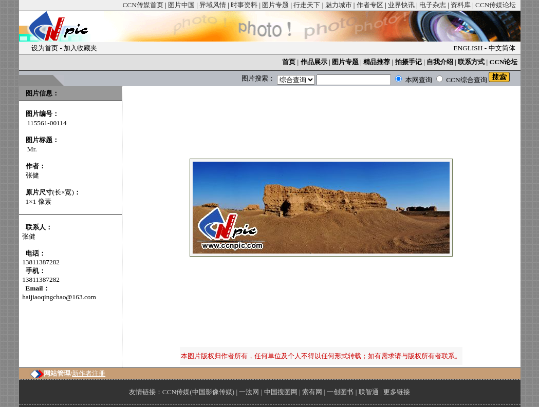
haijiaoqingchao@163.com (59, 297)
